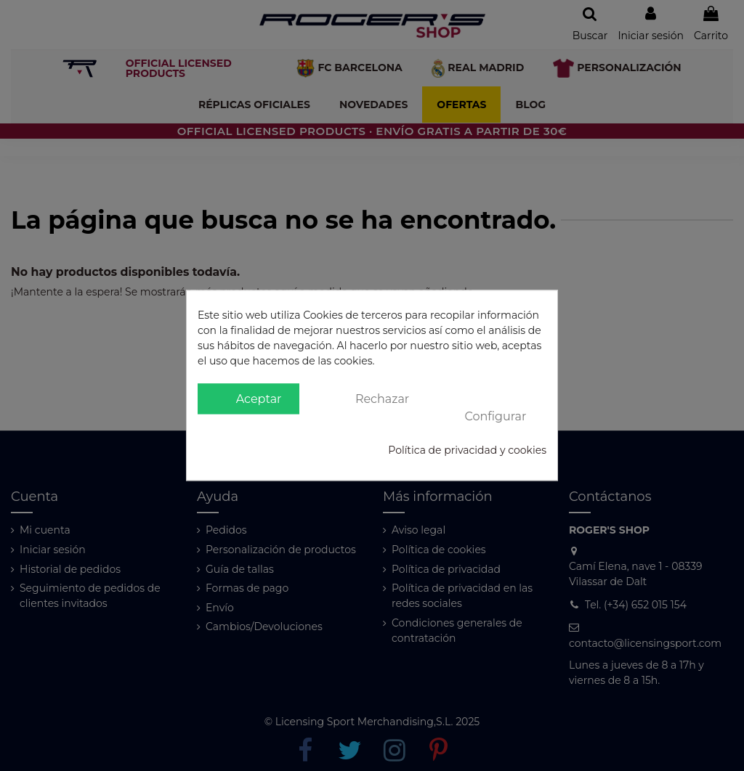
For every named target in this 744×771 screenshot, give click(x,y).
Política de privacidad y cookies (467, 450)
